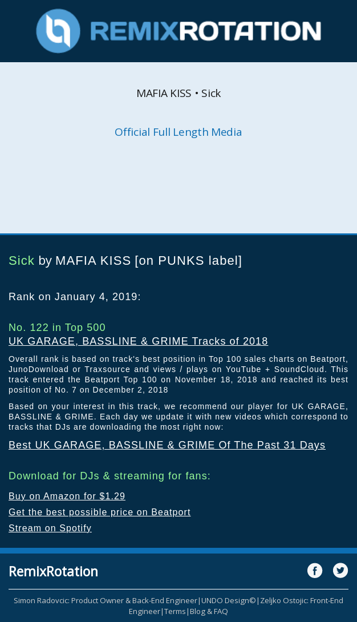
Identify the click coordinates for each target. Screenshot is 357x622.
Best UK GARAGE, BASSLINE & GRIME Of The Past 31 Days (167, 445)
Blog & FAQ (209, 611)
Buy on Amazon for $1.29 (67, 496)
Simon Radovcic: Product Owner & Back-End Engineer (105, 600)
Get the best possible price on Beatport (100, 512)
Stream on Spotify (50, 528)
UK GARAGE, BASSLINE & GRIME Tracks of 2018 (138, 341)
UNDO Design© (228, 600)
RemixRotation (53, 571)
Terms (175, 611)
